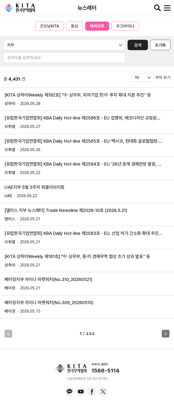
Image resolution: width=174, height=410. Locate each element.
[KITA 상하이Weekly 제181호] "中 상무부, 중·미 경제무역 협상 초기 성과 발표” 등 (77, 256)
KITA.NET (19, 8)
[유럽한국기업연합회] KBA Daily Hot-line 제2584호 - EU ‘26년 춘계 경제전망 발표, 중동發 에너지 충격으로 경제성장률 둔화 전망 (84, 164)
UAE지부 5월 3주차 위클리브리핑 (34, 187)
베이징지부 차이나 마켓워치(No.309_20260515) (49, 302)
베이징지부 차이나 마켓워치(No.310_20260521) (48, 279)
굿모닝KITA (49, 26)
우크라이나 (125, 26)
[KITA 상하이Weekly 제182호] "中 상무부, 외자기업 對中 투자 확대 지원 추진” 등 (78, 95)
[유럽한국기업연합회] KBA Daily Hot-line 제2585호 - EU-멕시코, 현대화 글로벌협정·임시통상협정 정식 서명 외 (84, 141)
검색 (137, 45)
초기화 (160, 45)
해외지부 (97, 26)
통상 (74, 26)
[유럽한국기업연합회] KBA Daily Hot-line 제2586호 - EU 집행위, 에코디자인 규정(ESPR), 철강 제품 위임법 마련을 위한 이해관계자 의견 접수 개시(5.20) (84, 118)
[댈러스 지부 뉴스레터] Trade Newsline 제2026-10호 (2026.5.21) (66, 210)
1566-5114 (105, 371)
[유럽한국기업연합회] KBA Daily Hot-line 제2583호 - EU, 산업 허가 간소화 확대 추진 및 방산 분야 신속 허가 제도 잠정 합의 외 (84, 233)
